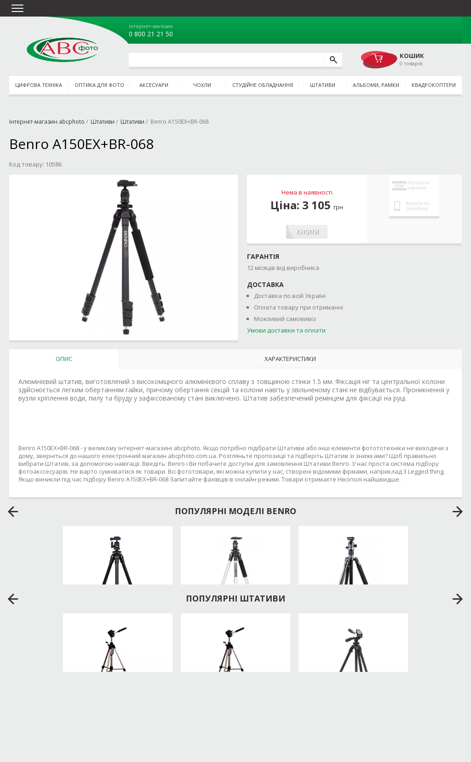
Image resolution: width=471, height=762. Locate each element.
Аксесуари (153, 84)
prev (13, 511)
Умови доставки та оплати (286, 330)
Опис (64, 359)
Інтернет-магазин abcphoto (47, 122)
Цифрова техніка (38, 84)
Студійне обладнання (262, 84)
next (458, 511)
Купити (307, 232)
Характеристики (290, 359)
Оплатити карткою (411, 185)
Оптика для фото (99, 84)
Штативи (322, 84)
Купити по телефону (411, 206)
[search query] (226, 59)
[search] (333, 60)
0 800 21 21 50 (151, 34)
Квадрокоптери (434, 84)
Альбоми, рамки (376, 84)
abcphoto (62, 49)
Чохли (202, 84)
